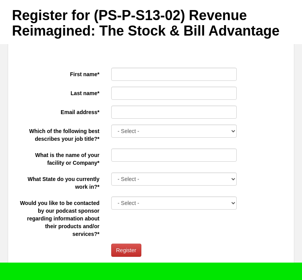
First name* (84, 74)
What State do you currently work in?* (64, 183)
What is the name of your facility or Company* (67, 159)
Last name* (85, 93)
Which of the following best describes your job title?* (64, 135)
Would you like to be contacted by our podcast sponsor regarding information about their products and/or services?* (60, 218)
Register (126, 250)
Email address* (80, 112)
